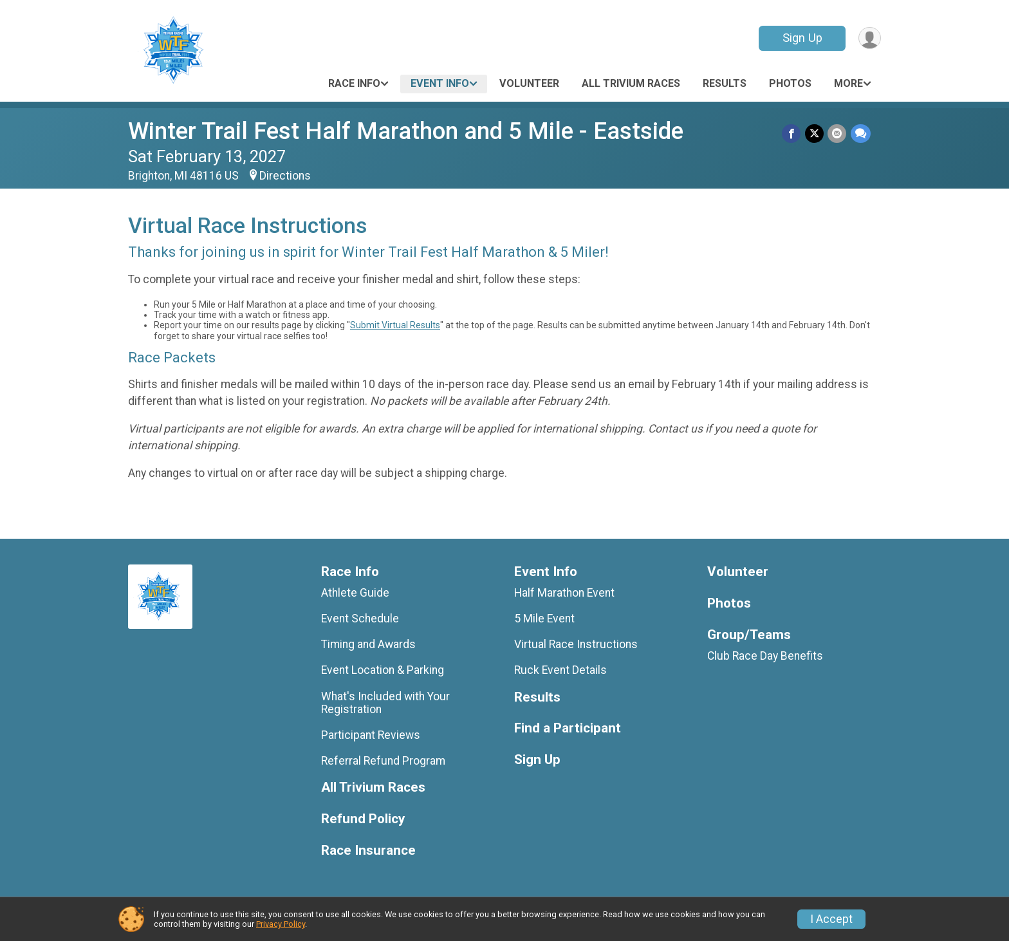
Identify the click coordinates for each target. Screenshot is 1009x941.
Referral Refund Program (383, 760)
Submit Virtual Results (395, 325)
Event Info (440, 83)
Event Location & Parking (382, 670)
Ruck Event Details (560, 670)
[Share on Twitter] (815, 133)
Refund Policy (363, 819)
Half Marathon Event (564, 592)
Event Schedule (360, 618)
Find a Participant (567, 728)
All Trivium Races (631, 83)
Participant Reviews (370, 735)
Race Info (354, 83)
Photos (790, 83)
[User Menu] (869, 38)
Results (724, 83)
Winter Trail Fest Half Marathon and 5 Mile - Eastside (405, 131)
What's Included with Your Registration (385, 703)
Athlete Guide (355, 592)
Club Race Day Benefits (765, 655)
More (848, 83)
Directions (285, 175)
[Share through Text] (861, 133)
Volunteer (529, 83)
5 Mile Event (544, 618)
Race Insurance (368, 850)
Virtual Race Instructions (576, 644)
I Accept (831, 919)
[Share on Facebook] (792, 133)
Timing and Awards (368, 644)
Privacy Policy (280, 924)
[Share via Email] (837, 133)
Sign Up (801, 37)
